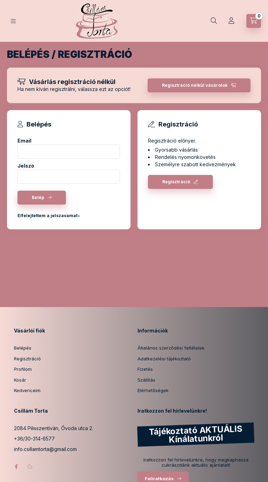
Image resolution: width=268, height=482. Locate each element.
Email (24, 141)
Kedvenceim (27, 390)
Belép (38, 197)
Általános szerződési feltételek (170, 348)
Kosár (20, 380)
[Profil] (231, 21)
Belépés (22, 348)
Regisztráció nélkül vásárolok (195, 85)
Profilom (23, 369)
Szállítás (146, 380)
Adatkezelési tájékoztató (164, 358)
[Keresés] (214, 21)
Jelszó (25, 166)
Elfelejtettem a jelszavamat (47, 215)
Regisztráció (176, 181)
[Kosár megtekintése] (253, 21)
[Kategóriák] (13, 21)
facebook (16, 467)
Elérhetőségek (153, 390)
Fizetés (145, 369)
